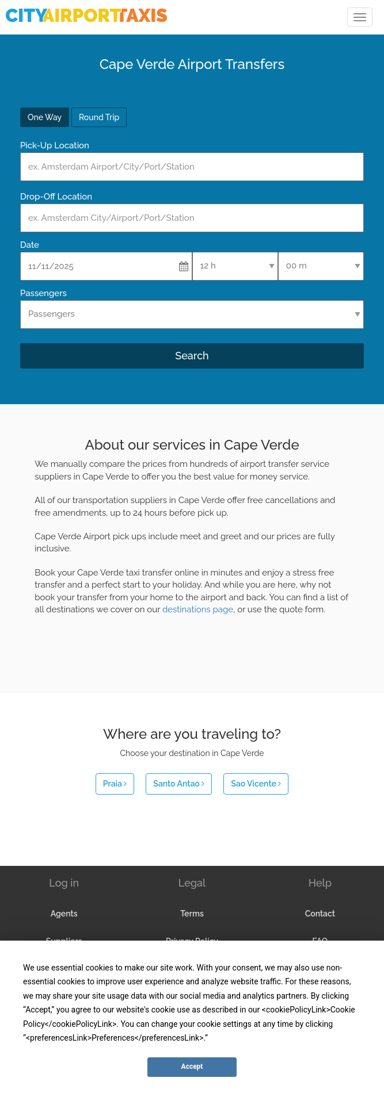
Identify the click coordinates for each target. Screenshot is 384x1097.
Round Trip (99, 117)
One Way (45, 117)
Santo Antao (178, 783)
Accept (192, 1067)
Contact (320, 913)
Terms (192, 913)
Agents (64, 913)
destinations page (197, 609)
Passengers (43, 293)
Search (191, 356)
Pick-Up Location (54, 145)
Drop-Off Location (56, 196)
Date (29, 245)
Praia (115, 783)
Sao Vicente (256, 783)
